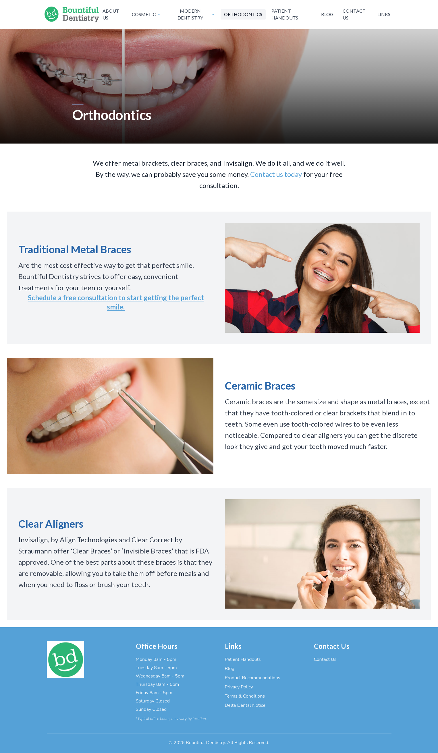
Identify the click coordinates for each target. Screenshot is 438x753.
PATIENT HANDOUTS (284, 14)
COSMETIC (146, 14)
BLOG (327, 14)
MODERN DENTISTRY (196, 14)
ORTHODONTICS (243, 14)
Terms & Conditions (245, 696)
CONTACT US (354, 14)
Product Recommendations (252, 678)
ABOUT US (111, 14)
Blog (230, 668)
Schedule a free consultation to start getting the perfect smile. (116, 302)
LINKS (383, 14)
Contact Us (325, 659)
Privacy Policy (239, 687)
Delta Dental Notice (245, 705)
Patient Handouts (243, 659)
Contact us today (276, 174)
